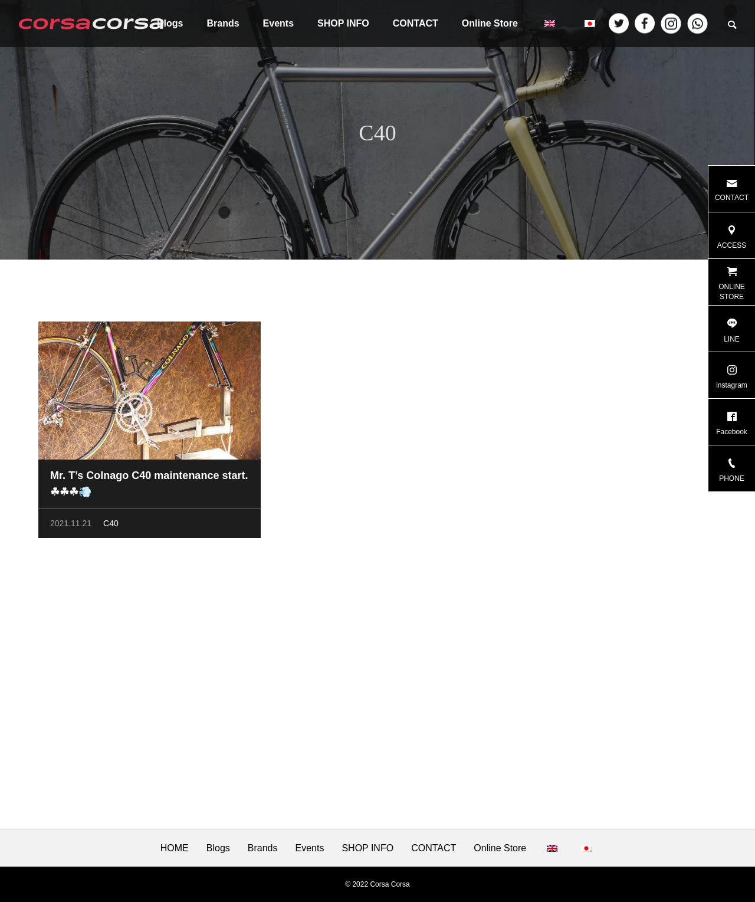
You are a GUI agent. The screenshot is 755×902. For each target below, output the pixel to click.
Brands (222, 23)
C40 (111, 525)
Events (278, 23)
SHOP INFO (343, 23)
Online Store (490, 23)
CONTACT (415, 23)
